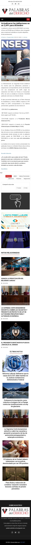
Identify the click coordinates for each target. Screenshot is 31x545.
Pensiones (18, 178)
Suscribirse (4, 169)
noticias (24, 37)
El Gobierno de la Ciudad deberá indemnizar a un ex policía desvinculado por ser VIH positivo (15, 461)
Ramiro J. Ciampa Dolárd (7, 37)
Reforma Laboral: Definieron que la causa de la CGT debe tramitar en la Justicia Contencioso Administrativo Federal (15, 377)
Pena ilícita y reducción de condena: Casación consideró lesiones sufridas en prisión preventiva (15, 486)
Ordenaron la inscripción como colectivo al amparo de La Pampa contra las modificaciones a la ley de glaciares (15, 403)
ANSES (15, 176)
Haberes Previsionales (24, 176)
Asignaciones (27, 178)
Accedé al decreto (6, 153)
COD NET (22, 542)
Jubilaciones (11, 178)
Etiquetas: (8, 176)
